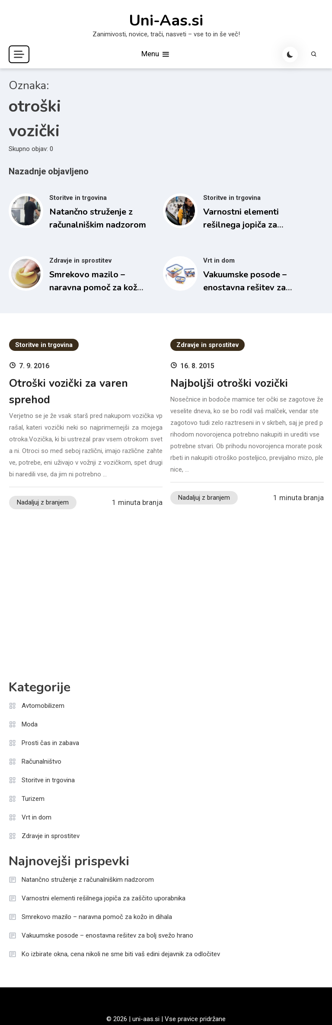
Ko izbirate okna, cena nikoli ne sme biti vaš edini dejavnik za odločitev (121, 954)
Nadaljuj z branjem (43, 502)
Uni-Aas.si (166, 21)
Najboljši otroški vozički (229, 383)
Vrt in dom (219, 260)
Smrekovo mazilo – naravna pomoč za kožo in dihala (95, 287)
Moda (30, 724)
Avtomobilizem (43, 706)
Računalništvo (41, 761)
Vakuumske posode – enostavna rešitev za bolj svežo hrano (245, 287)
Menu (155, 54)
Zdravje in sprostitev (80, 260)
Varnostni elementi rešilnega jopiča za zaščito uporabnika (241, 225)
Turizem (33, 799)
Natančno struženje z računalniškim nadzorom (88, 880)
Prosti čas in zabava (50, 743)
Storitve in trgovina (78, 198)
